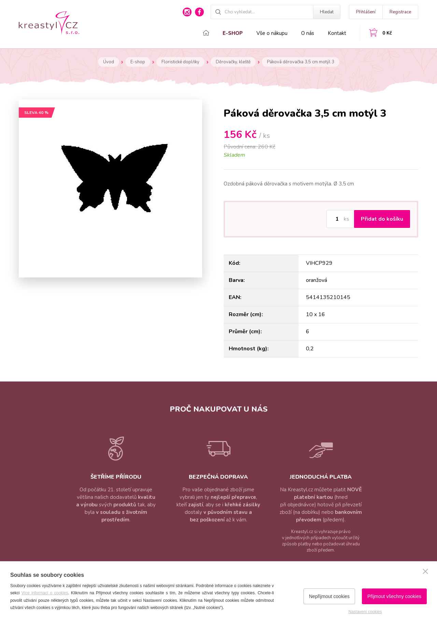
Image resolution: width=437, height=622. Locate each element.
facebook (199, 12)
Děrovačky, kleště (233, 62)
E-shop (233, 33)
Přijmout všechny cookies (394, 596)
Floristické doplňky (180, 62)
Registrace (400, 12)
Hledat (327, 12)
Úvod (108, 62)
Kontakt (337, 33)
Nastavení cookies (365, 611)
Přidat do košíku (382, 219)
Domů (206, 33)
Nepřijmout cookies (329, 596)
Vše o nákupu (271, 33)
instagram (187, 12)
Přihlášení (366, 12)
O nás (307, 33)
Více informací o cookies (45, 593)
